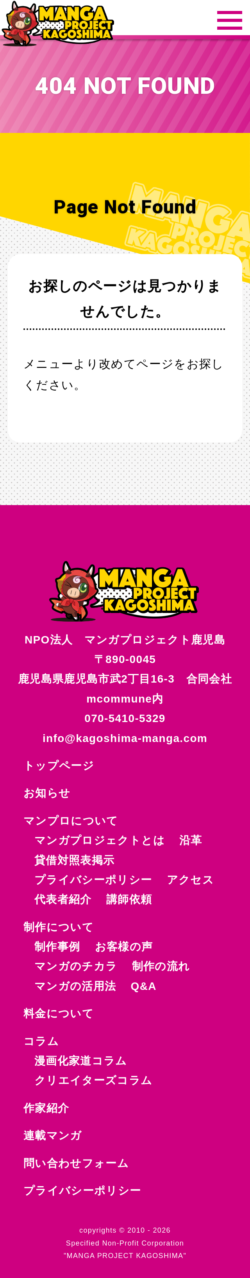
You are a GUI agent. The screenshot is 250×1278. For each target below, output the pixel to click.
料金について (58, 1013)
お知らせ (46, 793)
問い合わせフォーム (76, 1163)
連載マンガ (52, 1135)
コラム (41, 1041)
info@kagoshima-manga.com (125, 738)
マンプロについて (70, 821)
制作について (58, 927)
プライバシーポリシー (82, 1191)
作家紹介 (46, 1108)
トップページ (58, 766)
